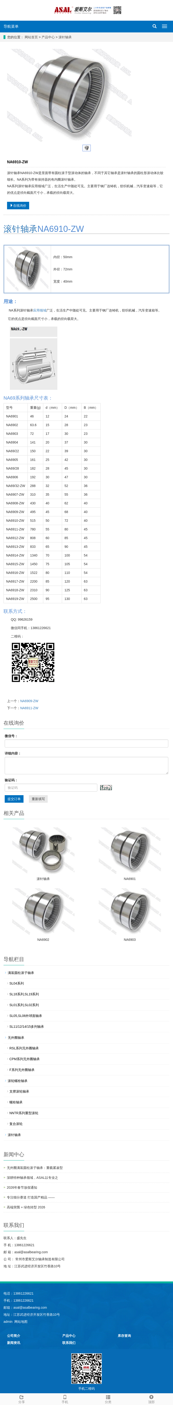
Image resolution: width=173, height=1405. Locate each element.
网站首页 (31, 37)
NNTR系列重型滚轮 (23, 1113)
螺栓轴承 (16, 1102)
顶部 (151, 1398)
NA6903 (130, 940)
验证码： (11, 780)
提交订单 (14, 799)
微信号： (11, 736)
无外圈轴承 (16, 1037)
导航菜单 (11, 26)
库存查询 (124, 1336)
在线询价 (18, 205)
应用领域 (39, 310)
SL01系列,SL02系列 (24, 1005)
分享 (21, 1398)
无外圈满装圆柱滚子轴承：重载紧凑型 (35, 1168)
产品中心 (49, 37)
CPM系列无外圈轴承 (24, 1059)
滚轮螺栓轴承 (18, 1081)
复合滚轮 (16, 1124)
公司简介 (13, 1336)
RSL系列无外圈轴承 (24, 1048)
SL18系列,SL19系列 (24, 994)
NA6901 (130, 879)
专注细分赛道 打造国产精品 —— (31, 1197)
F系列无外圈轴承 (22, 1070)
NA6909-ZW (29, 701)
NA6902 (43, 940)
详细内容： (13, 753)
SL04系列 (16, 983)
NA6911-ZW (29, 708)
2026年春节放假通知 (22, 1187)
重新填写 (38, 799)
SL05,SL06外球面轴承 (25, 1016)
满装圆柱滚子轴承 (21, 973)
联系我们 (68, 1343)
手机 (64, 1398)
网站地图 (21, 1321)
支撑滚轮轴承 (19, 1091)
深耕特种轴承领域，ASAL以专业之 (32, 1177)
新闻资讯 (13, 1343)
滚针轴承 (65, 37)
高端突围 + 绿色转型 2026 (26, 1207)
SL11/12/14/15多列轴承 (26, 1026)
